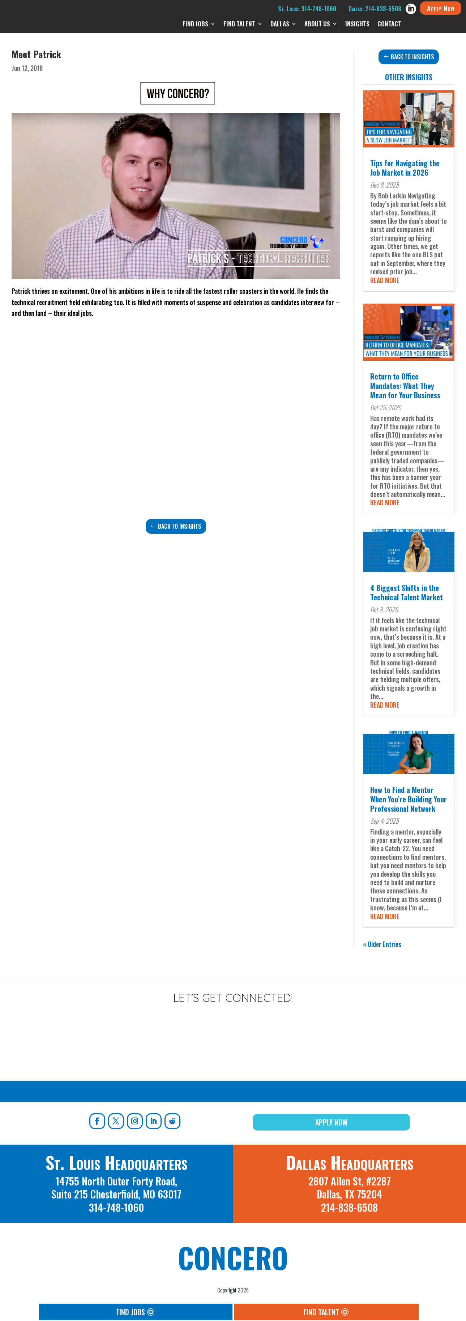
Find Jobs (195, 24)
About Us (317, 24)
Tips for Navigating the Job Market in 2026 (405, 168)
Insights (357, 24)
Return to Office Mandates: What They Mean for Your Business (405, 385)
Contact (389, 24)
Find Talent (239, 24)
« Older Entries (382, 944)
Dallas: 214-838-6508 (375, 8)
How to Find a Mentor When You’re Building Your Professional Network (408, 799)
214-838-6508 (349, 1207)
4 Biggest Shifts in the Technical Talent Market (406, 592)
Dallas (279, 24)
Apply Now (440, 8)
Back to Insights (179, 526)
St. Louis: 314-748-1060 (307, 8)
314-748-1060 (116, 1207)
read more (384, 280)
